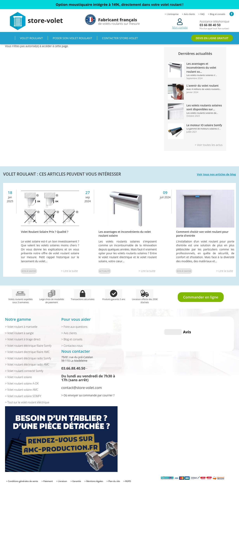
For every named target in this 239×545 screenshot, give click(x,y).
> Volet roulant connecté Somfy (24, 371)
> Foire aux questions (74, 327)
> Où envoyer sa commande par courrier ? (87, 395)
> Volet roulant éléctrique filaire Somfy (28, 346)
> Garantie (76, 481)
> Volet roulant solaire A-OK (22, 383)
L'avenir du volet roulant (202, 85)
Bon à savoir (29, 271)
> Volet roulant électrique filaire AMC (27, 352)
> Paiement (47, 481)
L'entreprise (173, 14)
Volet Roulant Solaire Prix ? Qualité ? (44, 232)
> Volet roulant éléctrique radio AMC (27, 364)
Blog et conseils (217, 14)
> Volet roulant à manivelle (21, 327)
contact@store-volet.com (81, 387)
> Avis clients (69, 333)
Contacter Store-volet (120, 38)
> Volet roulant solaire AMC (21, 390)
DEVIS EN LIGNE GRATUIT (212, 38)
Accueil (10, 38)
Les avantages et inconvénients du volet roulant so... (201, 67)
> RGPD (127, 481)
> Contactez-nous (72, 346)
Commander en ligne (200, 297)
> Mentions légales (94, 481)
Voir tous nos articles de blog (216, 174)
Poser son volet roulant (72, 38)
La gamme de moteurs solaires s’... (203, 128)
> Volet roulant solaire (18, 377)
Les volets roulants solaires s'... (201, 75)
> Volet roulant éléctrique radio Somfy (28, 358)
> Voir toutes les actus (209, 145)
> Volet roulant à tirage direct (23, 339)
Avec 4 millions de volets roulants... (203, 89)
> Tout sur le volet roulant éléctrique (27, 402)
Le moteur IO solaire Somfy (204, 125)
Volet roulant (31, 38)
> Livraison (61, 481)
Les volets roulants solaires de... (202, 112)
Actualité (104, 271)
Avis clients (189, 14)
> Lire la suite (69, 271)
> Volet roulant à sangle (19, 333)
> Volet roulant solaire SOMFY (23, 396)
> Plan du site (113, 481)
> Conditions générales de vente (22, 481)
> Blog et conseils (71, 339)
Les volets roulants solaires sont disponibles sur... (204, 107)
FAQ (202, 14)
